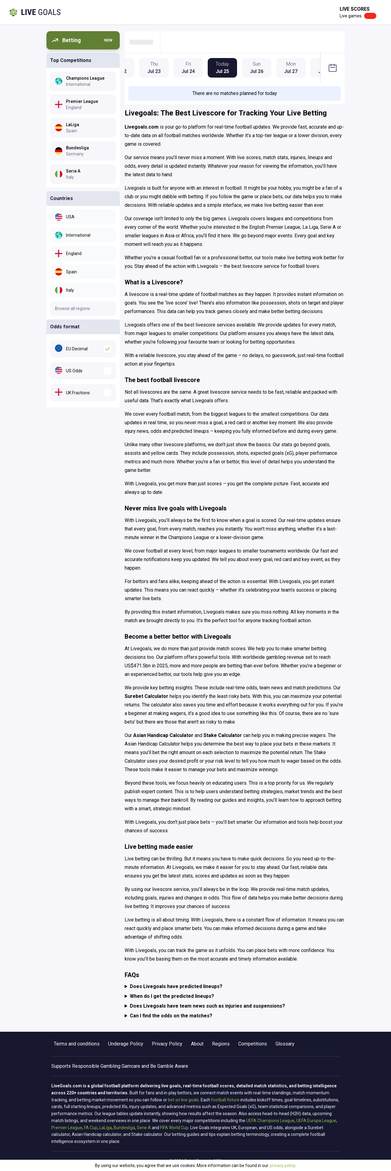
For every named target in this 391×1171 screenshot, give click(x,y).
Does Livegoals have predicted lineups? (176, 986)
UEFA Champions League (270, 1120)
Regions (221, 1044)
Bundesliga (124, 1127)
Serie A (144, 1127)
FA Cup (90, 1127)
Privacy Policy (167, 1044)
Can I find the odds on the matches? (171, 1016)
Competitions (252, 1044)
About (197, 1044)
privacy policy (282, 1165)
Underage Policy (125, 1044)
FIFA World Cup (174, 1127)
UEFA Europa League (316, 1120)
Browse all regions (72, 308)
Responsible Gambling (96, 1066)
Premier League (66, 1127)
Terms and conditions (77, 1044)
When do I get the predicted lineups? (172, 996)
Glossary (285, 1044)
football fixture (225, 1099)
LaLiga (105, 1127)
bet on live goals (183, 1099)
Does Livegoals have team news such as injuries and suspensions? (207, 1006)
